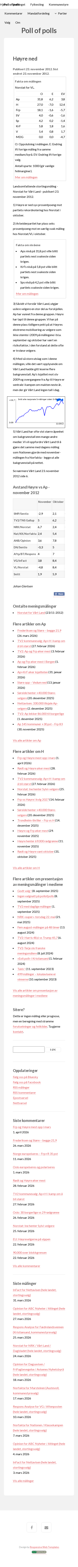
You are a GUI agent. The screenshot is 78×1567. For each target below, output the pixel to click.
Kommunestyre (58, 4)
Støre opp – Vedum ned (32, 682)
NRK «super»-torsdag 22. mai (36, 917)
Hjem (3, 4)
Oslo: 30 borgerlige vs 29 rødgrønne (36, 1212)
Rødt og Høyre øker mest (33, 768)
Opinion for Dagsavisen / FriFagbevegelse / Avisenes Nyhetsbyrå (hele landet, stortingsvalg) (38, 1369)
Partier (62, 13)
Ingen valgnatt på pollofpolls (35, 896)
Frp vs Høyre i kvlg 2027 (33, 799)
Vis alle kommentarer (26, 1266)
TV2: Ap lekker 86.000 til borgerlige (40, 713)
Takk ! (21, 969)
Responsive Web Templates (44, 1547)
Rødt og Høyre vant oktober (35, 851)
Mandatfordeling (38, 13)
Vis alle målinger (23, 1480)
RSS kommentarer (24, 1092)
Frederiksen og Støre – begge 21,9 (39, 630)
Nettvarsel (20, 1103)
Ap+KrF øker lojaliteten (32, 672)
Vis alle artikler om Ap (27, 740)
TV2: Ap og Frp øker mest (34, 651)
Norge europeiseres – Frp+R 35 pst (35, 1153)
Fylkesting (37, 4)
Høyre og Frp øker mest (32, 830)
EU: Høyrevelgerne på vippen (31, 1239)
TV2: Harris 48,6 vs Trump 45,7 (37, 937)
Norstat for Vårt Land (31, 612)
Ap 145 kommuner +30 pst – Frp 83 (40, 724)
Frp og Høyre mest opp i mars (36, 758)
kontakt (18, 1031)
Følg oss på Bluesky (25, 1077)
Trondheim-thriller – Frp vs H (36, 820)
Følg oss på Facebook (27, 1082)
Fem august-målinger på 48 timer (38, 927)
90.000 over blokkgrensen (30, 1252)
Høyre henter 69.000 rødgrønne (37, 841)
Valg (7, 22)
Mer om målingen (26, 177)
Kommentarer (13, 13)
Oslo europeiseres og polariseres (34, 1167)
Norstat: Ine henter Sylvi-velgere (38, 789)
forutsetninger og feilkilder (30, 1026)
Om (17, 22)
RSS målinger (21, 1087)
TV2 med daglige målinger (34, 906)
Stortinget (18, 4)
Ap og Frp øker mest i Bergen (36, 661)
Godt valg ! (24, 891)
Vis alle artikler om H (26, 868)
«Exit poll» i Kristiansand (33, 958)
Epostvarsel (20, 1097)
